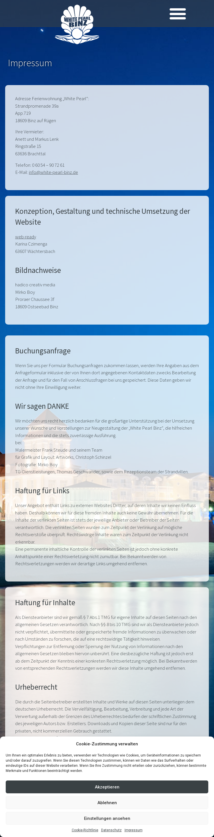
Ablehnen (107, 802)
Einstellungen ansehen (107, 818)
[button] (177, 13)
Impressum (134, 830)
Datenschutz (111, 830)
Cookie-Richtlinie (85, 830)
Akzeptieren (107, 787)
